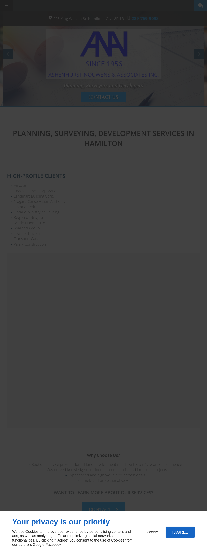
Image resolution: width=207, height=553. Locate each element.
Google (38, 545)
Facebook (53, 545)
